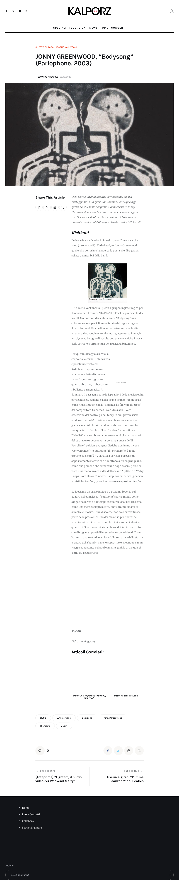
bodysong (87, 717)
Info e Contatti (31, 814)
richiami (45, 726)
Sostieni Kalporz (32, 827)
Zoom (73, 47)
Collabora (28, 821)
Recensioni (62, 47)
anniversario (64, 717)
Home (25, 807)
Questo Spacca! (44, 47)
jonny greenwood (113, 717)
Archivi (9, 865)
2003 (43, 717)
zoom (64, 726)
